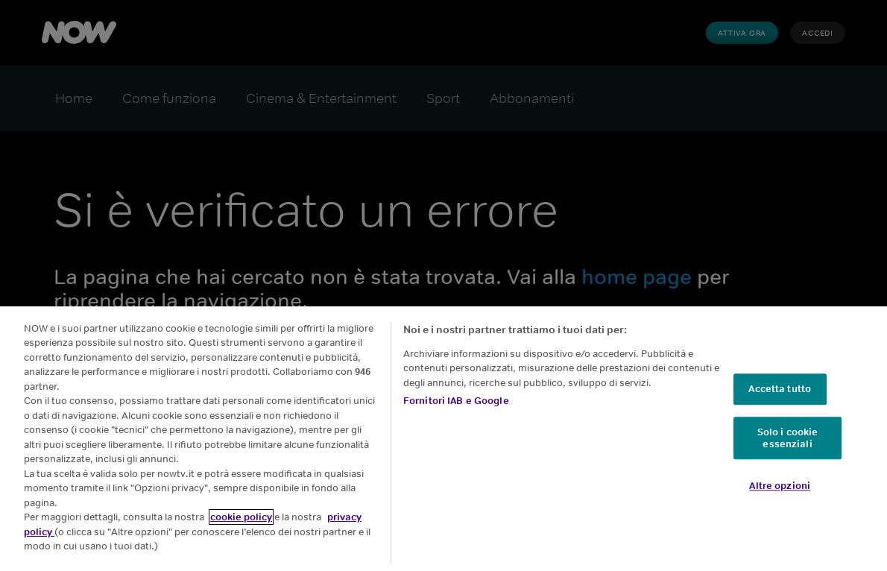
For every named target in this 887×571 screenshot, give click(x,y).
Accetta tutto (779, 389)
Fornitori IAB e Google (456, 400)
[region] (443, 438)
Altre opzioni (779, 485)
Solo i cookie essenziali (787, 438)
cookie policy (241, 517)
